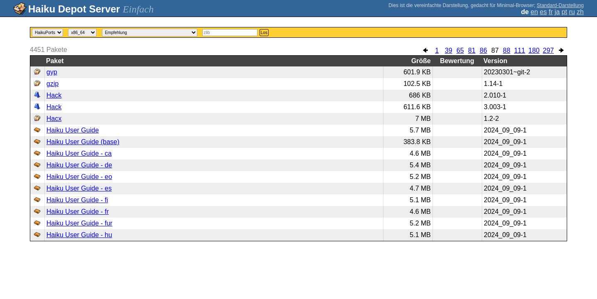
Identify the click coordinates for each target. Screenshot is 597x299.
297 (548, 50)
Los (264, 32)
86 (483, 50)
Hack (53, 95)
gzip (52, 83)
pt (564, 11)
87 (495, 50)
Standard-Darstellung (560, 5)
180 (534, 50)
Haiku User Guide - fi (77, 199)
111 (519, 50)
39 (448, 50)
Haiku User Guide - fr (77, 211)
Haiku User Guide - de (79, 165)
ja (557, 11)
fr (550, 11)
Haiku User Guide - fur (79, 223)
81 (472, 50)
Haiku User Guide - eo (79, 176)
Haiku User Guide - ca (79, 153)
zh (580, 11)
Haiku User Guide (72, 130)
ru (572, 11)
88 (506, 50)
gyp (51, 72)
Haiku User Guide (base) (82, 141)
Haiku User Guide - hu (79, 234)
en (534, 11)
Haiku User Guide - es (79, 188)
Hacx (53, 118)
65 (460, 50)
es (543, 11)
